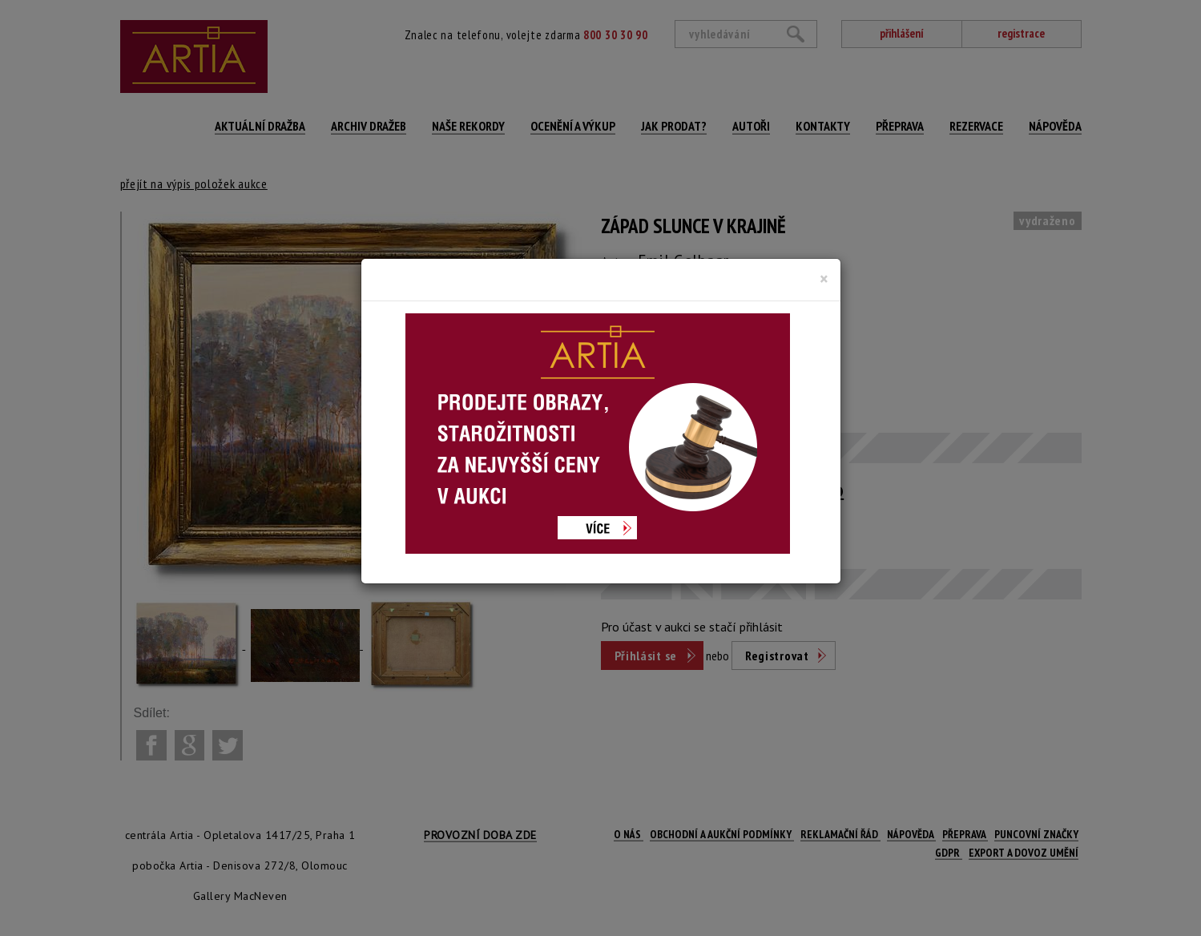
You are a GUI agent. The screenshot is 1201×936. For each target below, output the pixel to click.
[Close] (824, 278)
